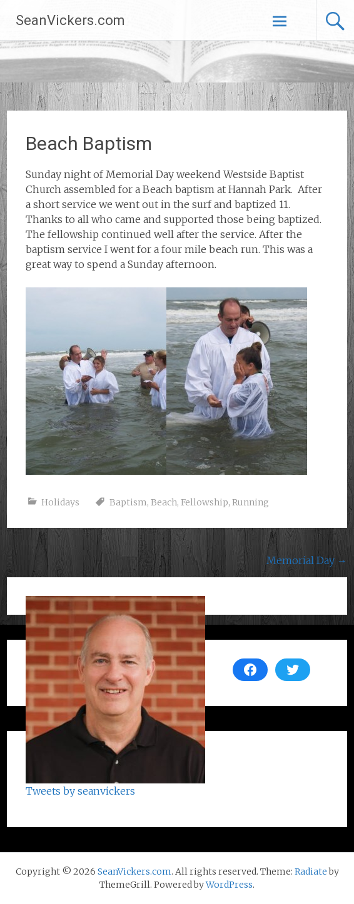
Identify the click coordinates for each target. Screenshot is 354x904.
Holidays (60, 502)
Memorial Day (306, 560)
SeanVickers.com (70, 20)
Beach (164, 502)
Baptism (128, 502)
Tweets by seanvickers (80, 791)
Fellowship (204, 502)
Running (250, 502)
